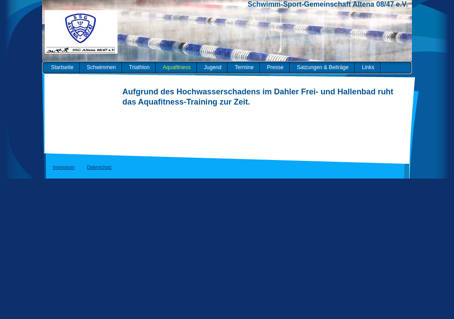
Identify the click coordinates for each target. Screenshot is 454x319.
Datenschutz (99, 167)
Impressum (63, 167)
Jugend (212, 67)
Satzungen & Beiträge (322, 67)
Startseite (62, 67)
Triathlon (139, 67)
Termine (244, 67)
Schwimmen (101, 67)
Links (368, 67)
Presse (275, 67)
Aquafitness (177, 67)
